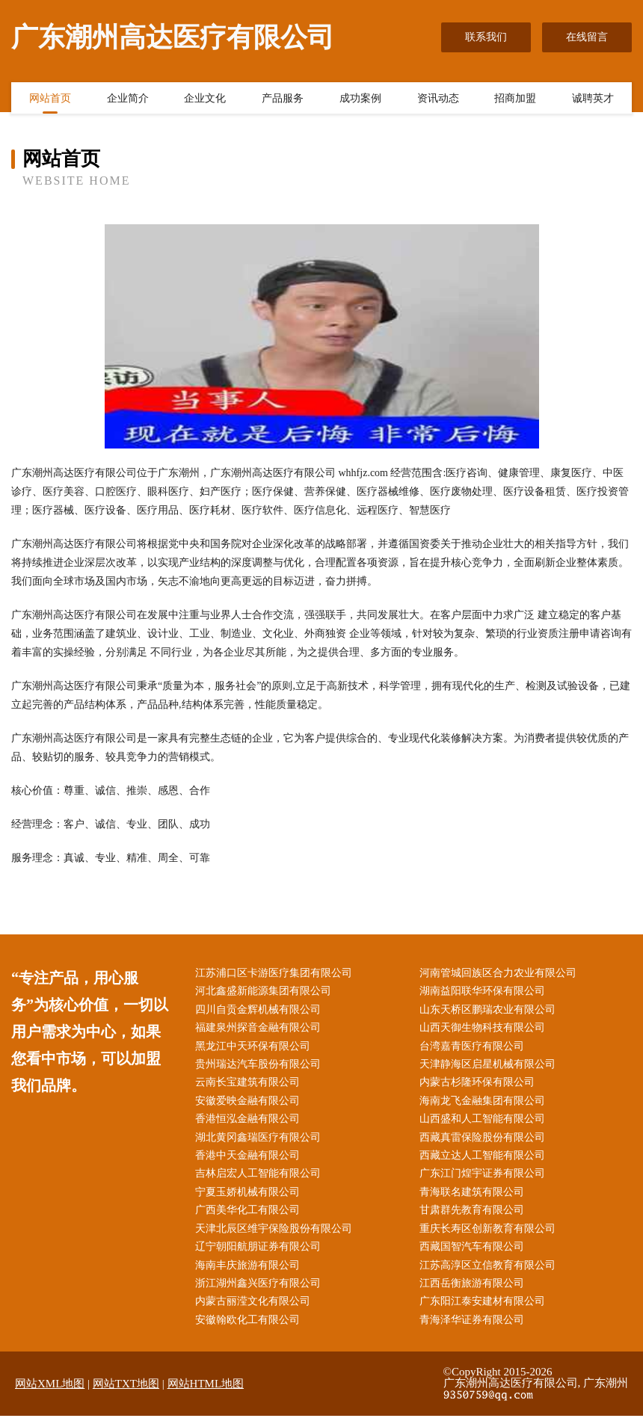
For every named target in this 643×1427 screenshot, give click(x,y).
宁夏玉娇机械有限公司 (250, 1199)
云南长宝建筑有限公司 (250, 1086)
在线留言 (587, 37)
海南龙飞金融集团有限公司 (485, 1105)
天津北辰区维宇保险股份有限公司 (276, 1237)
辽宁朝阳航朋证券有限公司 (261, 1256)
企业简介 (127, 99)
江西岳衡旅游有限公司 (474, 1293)
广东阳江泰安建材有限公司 (485, 1312)
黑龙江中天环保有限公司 (255, 1049)
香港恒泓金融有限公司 (250, 1124)
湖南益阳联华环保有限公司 (485, 992)
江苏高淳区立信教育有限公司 (490, 1274)
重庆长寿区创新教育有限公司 (490, 1237)
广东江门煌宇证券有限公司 (485, 1180)
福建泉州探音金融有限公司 (261, 1030)
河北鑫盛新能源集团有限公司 (266, 992)
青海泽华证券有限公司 (474, 1331)
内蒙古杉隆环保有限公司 (480, 1086)
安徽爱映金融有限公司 (250, 1105)
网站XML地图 (49, 1396)
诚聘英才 (592, 99)
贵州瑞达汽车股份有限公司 (261, 1067)
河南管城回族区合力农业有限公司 (500, 973)
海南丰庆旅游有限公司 (250, 1274)
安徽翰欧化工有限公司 (250, 1331)
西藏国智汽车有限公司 (474, 1256)
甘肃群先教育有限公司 (474, 1218)
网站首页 (50, 99)
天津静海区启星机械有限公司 (490, 1067)
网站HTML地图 (205, 1396)
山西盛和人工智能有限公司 (485, 1124)
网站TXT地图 (126, 1396)
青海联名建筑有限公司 (474, 1199)
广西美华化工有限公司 (250, 1218)
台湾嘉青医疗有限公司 (474, 1049)
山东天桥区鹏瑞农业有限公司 (490, 1011)
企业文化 (204, 99)
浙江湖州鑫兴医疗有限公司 (261, 1293)
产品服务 (282, 99)
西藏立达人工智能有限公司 (485, 1162)
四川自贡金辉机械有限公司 (261, 1011)
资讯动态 (438, 99)
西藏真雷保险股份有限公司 (485, 1143)
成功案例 (360, 99)
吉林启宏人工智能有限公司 (261, 1180)
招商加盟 (515, 99)
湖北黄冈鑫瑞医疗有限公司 (261, 1143)
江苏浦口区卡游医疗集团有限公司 (276, 973)
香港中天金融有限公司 (250, 1162)
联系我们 (486, 37)
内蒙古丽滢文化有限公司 (255, 1312)
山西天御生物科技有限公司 (485, 1030)
